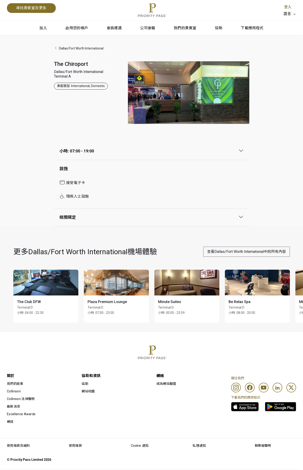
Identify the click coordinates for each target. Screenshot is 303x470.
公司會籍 (147, 28)
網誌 (10, 421)
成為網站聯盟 (166, 383)
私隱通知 (199, 445)
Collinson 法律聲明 (21, 399)
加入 (43, 28)
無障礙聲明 (263, 445)
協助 (218, 28)
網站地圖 (88, 391)
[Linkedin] (277, 387)
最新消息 (13, 406)
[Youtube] (263, 387)
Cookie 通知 (140, 445)
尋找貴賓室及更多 (31, 8)
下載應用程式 (252, 28)
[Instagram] (236, 387)
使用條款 (75, 445)
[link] (245, 406)
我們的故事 (15, 383)
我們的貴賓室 (185, 28)
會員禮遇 (114, 28)
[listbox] (289, 13)
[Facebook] (250, 387)
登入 (287, 7)
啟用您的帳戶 (76, 28)
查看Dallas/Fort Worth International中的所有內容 (246, 251)
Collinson (14, 391)
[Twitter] (291, 387)
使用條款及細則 (18, 445)
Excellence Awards (21, 414)
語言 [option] (287, 14)
